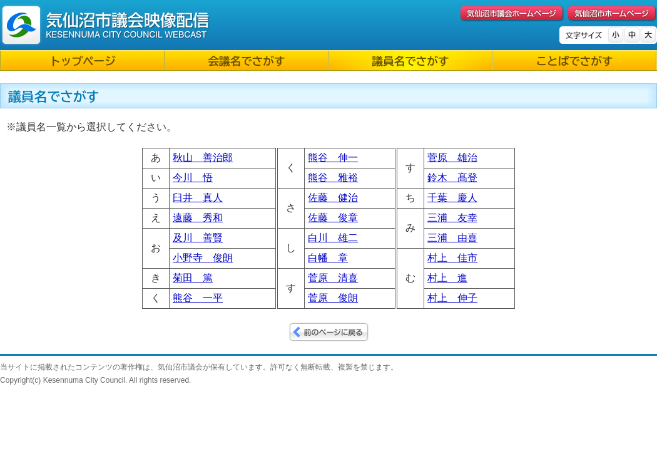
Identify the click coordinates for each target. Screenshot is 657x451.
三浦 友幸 (452, 217)
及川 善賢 (198, 237)
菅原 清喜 (333, 277)
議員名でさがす (410, 61)
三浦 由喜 (452, 237)
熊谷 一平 (198, 298)
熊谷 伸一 (333, 157)
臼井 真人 (198, 197)
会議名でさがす (246, 61)
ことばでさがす (574, 61)
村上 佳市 (452, 257)
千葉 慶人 (452, 197)
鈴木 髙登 (452, 177)
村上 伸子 (452, 298)
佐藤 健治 (333, 197)
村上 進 (447, 277)
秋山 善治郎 (203, 157)
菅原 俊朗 (333, 298)
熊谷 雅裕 (333, 177)
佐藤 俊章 (333, 217)
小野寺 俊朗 (203, 257)
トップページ (82, 61)
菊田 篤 (193, 277)
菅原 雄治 (452, 157)
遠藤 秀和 (198, 217)
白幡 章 (328, 257)
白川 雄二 (333, 237)
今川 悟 (193, 177)
